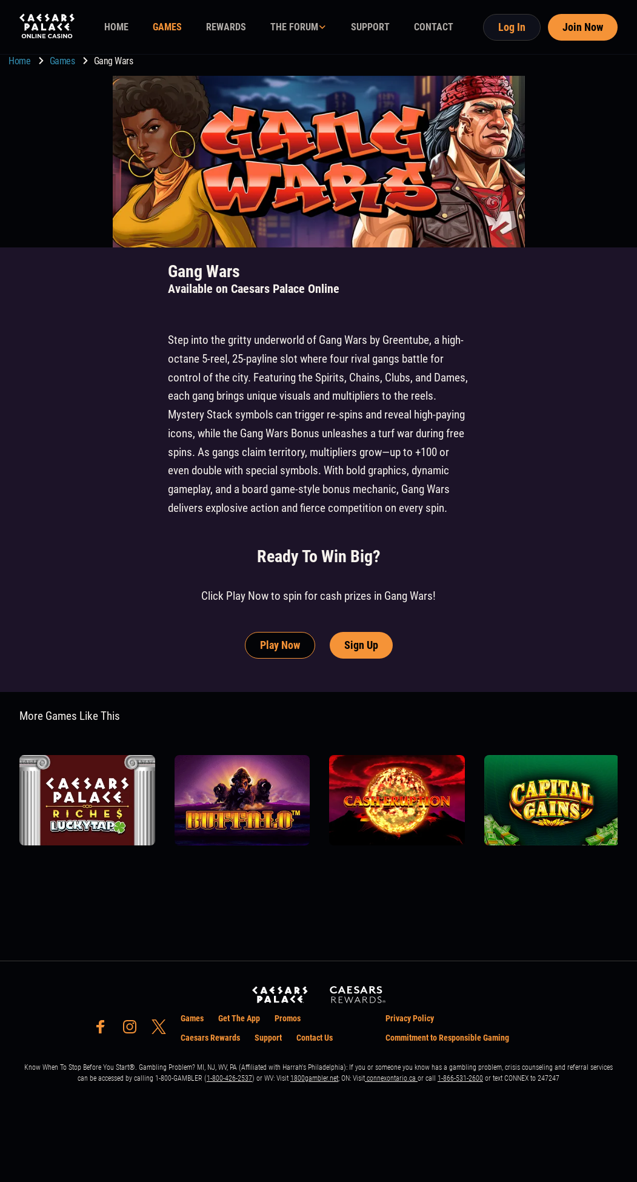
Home (20, 61)
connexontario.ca (391, 1078)
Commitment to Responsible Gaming (447, 1038)
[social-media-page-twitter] (162, 1030)
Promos (288, 1018)
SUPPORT (370, 27)
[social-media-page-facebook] (104, 1030)
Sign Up (361, 645)
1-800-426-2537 (229, 1078)
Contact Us (314, 1038)
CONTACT (433, 27)
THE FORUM (294, 27)
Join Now (582, 27)
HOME (116, 27)
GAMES (167, 27)
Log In (511, 27)
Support (268, 1038)
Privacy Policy (409, 1018)
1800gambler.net (314, 1078)
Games (63, 61)
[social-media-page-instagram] (133, 1030)
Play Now (280, 645)
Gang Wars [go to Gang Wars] (113, 61)
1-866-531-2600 (460, 1078)
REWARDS (226, 27)
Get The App (239, 1018)
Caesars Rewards (210, 1038)
